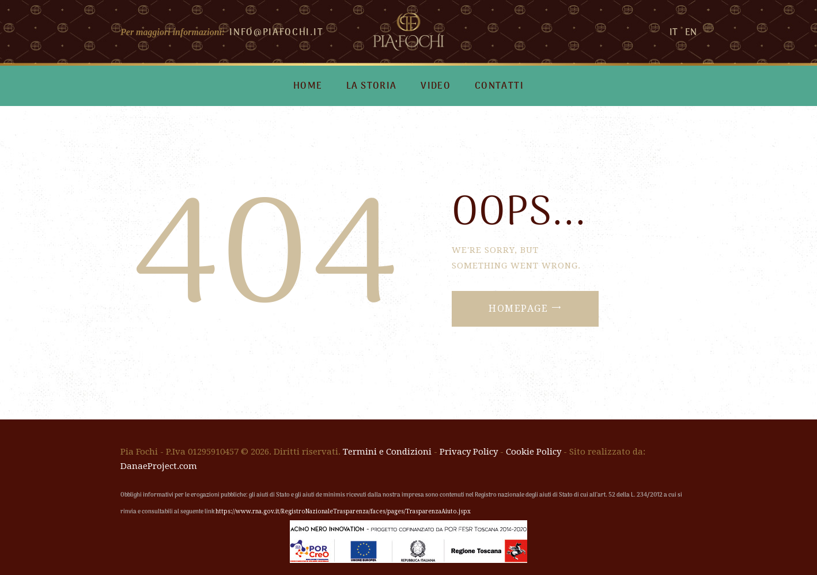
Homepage (518, 308)
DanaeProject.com (158, 466)
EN (691, 32)
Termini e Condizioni (387, 452)
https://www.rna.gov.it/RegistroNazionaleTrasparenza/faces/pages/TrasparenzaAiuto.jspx (343, 511)
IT (674, 32)
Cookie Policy (533, 452)
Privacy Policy (469, 452)
